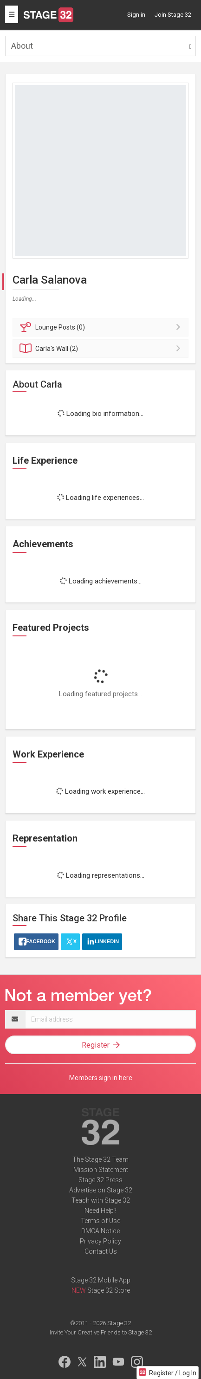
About (22, 46)
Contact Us (100, 1251)
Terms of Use (100, 1220)
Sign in (136, 14)
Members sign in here (100, 1077)
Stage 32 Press (100, 1180)
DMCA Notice (100, 1231)
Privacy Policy (100, 1241)
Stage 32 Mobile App (100, 1280)
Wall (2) (101, 348)
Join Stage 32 (173, 14)
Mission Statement (100, 1169)
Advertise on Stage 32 (100, 1190)
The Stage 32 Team (100, 1159)
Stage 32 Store (108, 1290)
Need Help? (100, 1210)
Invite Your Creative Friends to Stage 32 (101, 1332)
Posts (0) (101, 327)
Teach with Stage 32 (100, 1200)
